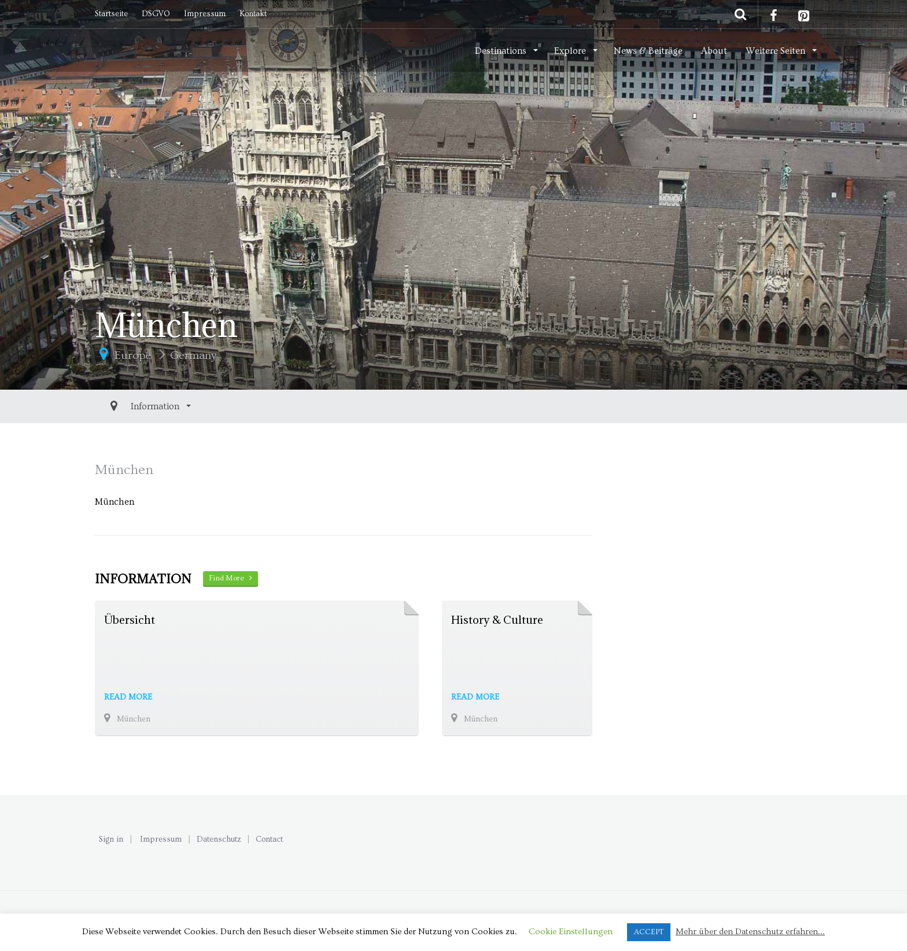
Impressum (205, 13)
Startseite (111, 13)
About (714, 51)
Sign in (111, 839)
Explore (571, 51)
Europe (133, 355)
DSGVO (156, 13)
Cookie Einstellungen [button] (571, 932)
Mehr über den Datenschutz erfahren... (750, 932)
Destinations (502, 51)
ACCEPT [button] (648, 932)
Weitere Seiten (777, 51)
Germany (193, 355)
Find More (230, 578)
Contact (269, 839)
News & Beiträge (648, 51)
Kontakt (253, 13)
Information (129, 406)
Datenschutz (219, 839)
